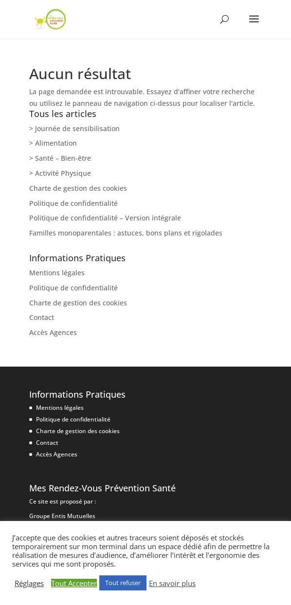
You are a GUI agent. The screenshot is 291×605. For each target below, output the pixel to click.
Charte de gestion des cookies (78, 188)
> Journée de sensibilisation (74, 128)
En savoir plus (172, 583)
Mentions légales (57, 272)
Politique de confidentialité (73, 203)
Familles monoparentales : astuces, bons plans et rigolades (125, 232)
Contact (41, 317)
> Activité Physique (60, 173)
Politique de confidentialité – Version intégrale (105, 217)
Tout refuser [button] (123, 582)
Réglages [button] (29, 583)
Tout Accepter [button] (74, 583)
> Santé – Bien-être (60, 158)
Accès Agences (53, 332)
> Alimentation (53, 143)
